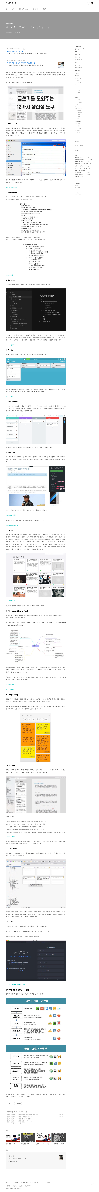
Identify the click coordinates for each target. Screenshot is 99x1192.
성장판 (76, 174)
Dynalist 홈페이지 (10, 345)
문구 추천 (77, 100)
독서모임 (90, 159)
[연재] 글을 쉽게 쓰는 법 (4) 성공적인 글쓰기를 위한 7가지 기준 (22, 1115)
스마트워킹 (77, 106)
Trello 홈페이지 (10, 396)
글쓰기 (15, 1112)
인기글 (81, 145)
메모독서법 (87, 157)
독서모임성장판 (87, 174)
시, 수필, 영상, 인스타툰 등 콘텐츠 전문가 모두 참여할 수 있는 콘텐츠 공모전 (28, 53)
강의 (76, 62)
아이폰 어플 (77, 164)
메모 (87, 164)
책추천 (81, 176)
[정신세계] (10, 1112)
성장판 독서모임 (23, 9)
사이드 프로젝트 (78, 65)
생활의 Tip (77, 132)
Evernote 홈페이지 (11, 515)
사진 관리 (77, 117)
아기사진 (88, 172)
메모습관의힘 (78, 172)
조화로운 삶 (78, 78)
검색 (88, 3)
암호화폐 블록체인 (79, 68)
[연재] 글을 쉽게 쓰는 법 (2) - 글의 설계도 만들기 (19, 1119)
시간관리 (82, 157)
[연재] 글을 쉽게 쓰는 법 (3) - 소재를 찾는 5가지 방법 (20, 1117)
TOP (92, 1183)
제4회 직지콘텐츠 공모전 (15, 51)
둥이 (86, 159)
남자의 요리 (78, 128)
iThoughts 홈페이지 (11, 684)
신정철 (81, 166)
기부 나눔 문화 (78, 112)
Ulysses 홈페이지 (10, 836)
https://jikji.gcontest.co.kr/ (14, 48)
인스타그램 (76, 193)
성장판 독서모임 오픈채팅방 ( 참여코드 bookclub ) (32, 1182)
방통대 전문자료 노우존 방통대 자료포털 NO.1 (21, 63)
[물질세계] (77, 97)
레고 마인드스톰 (79, 114)
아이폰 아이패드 (79, 102)
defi (90, 164)
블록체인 (77, 157)
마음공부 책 (78, 82)
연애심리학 (77, 90)
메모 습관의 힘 (78, 59)
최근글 (76, 145)
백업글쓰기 (77, 161)
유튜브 (48, 1182)
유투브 (80, 193)
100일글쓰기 (77, 168)
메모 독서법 (77, 57)
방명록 (44, 9)
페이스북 (8, 1182)
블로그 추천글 (78, 51)
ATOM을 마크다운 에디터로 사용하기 (15, 984)
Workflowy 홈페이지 (11, 275)
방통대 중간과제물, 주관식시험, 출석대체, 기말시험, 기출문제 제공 (25, 65)
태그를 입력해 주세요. (80, 159)
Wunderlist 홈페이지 (11, 187)
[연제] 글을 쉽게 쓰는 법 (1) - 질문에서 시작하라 (19, 1121)
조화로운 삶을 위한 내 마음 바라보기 (17, 1158)
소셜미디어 (77, 119)
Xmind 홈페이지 (10, 689)
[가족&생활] (78, 121)
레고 (89, 161)
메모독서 (77, 176)
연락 (13, 9)
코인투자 (85, 176)
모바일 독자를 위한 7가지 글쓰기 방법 (16, 1123)
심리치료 (77, 86)
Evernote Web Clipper (12, 525)
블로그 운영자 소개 (79, 49)
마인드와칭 (11, 3)
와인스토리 (77, 130)
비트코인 (83, 172)
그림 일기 (77, 126)
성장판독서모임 (84, 161)
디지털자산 (86, 166)
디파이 (82, 168)
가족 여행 (77, 124)
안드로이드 (77, 104)
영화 (76, 88)
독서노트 (77, 166)
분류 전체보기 (78, 46)
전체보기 (35, 9)
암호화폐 (83, 164)
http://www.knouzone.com (14, 60)
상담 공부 (77, 93)
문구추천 (81, 174)
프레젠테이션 (78, 110)
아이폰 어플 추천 (78, 170)
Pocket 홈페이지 (10, 601)
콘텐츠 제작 (77, 70)
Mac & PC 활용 (78, 108)
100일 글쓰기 (78, 73)
